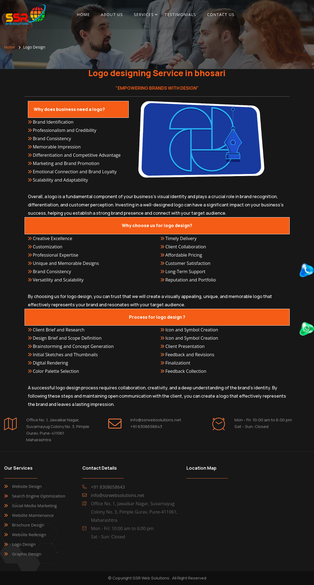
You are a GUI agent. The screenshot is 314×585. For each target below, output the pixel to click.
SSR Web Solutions (151, 578)
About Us (112, 14)
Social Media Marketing (34, 505)
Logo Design (24, 544)
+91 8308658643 (146, 426)
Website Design (27, 486)
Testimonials (180, 14)
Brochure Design (28, 525)
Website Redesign (29, 534)
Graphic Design (26, 554)
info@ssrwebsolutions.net (155, 420)
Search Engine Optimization (38, 496)
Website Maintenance (33, 515)
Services (144, 14)
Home (83, 14)
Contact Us (220, 14)
